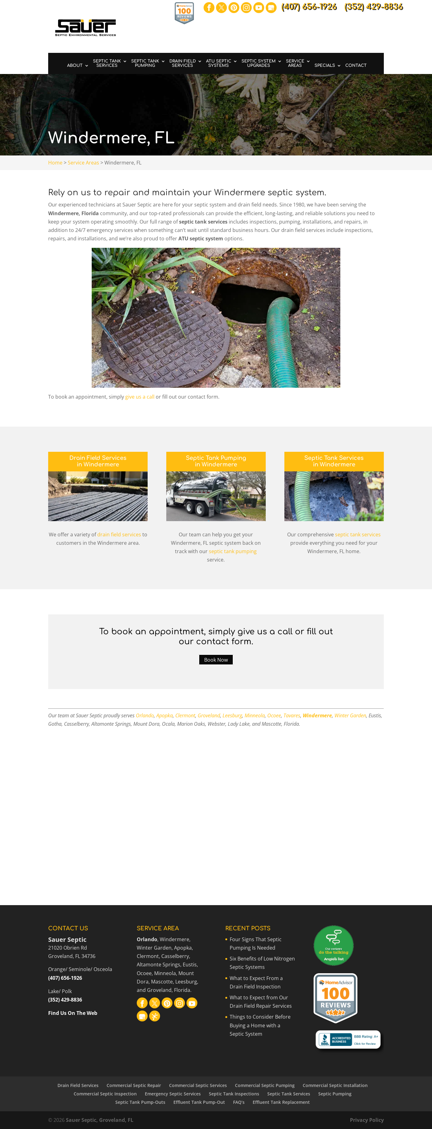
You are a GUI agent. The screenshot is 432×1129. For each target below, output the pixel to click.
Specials (325, 65)
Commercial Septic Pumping (265, 1085)
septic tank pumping (233, 551)
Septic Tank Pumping (145, 63)
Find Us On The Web (72, 1013)
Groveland (209, 715)
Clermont (185, 715)
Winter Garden (350, 715)
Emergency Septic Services (173, 1094)
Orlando (145, 715)
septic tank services (358, 534)
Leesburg (232, 715)
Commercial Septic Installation (335, 1085)
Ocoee (274, 715)
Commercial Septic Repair (134, 1085)
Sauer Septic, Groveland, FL (99, 1120)
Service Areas (295, 63)
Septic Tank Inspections (234, 1094)
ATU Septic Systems (218, 63)
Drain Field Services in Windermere (97, 461)
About (75, 65)
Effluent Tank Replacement (281, 1102)
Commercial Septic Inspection (105, 1094)
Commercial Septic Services (198, 1085)
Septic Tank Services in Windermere (334, 461)
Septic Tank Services (107, 63)
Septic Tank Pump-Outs (140, 1102)
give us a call (139, 396)
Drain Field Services (182, 63)
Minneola (255, 715)
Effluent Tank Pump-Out (199, 1102)
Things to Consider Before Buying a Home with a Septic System (260, 1025)
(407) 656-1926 (65, 977)
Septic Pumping (335, 1094)
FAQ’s (239, 1102)
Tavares (291, 715)
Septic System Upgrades (258, 63)
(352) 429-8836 (65, 999)
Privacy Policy (367, 1120)
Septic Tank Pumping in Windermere (216, 461)
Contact (356, 65)
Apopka (164, 715)
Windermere (317, 715)
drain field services (119, 534)
